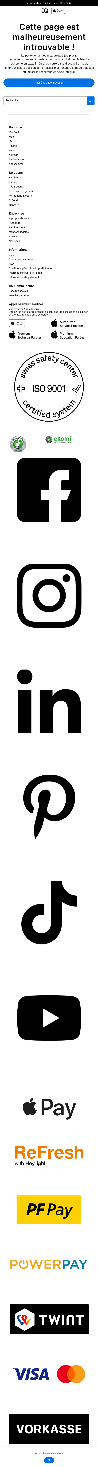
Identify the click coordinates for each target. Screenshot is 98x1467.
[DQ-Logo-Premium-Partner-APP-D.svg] (53, 10)
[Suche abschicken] (91, 100)
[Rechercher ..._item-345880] (45, 100)
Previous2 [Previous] (4, 3)
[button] (49, 82)
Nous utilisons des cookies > (49, 1453)
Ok (49, 1460)
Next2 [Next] (94, 3)
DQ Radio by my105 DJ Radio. (57, 3)
